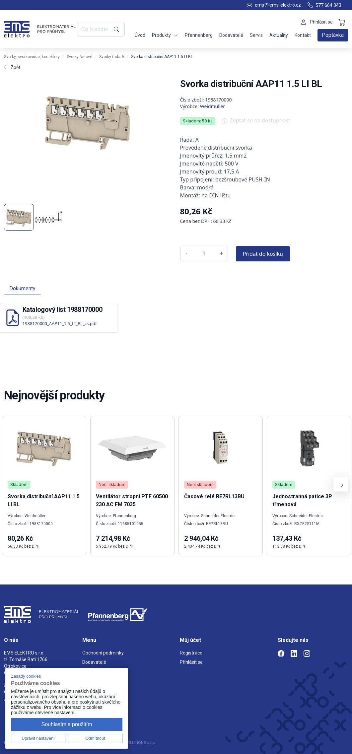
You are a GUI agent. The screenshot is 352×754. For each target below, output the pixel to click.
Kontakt (303, 35)
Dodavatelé (231, 35)
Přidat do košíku (263, 253)
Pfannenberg (199, 35)
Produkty (165, 35)
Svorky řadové (79, 56)
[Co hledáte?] (94, 29)
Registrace (191, 652)
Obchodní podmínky (103, 652)
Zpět (12, 67)
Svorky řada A (111, 56)
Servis (256, 35)
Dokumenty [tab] (22, 288)
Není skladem (112, 484)
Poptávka (333, 35)
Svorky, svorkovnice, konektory (32, 56)
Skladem (19, 484)
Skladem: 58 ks (198, 120)
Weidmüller (212, 106)
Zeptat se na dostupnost (256, 122)
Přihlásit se (191, 662)
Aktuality (278, 35)
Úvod (140, 35)
